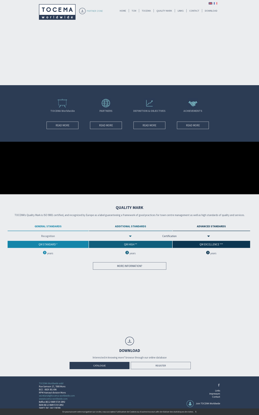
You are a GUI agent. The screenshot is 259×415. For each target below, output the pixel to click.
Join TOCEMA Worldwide (208, 403)
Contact (216, 396)
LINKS (181, 10)
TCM (134, 10)
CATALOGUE (99, 365)
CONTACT (194, 10)
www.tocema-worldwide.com (53, 398)
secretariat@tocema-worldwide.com (57, 395)
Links (217, 390)
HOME (123, 10)
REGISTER (161, 365)
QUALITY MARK (164, 10)
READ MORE (62, 125)
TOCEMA (146, 10)
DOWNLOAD (211, 10)
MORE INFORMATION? (129, 266)
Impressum (214, 393)
